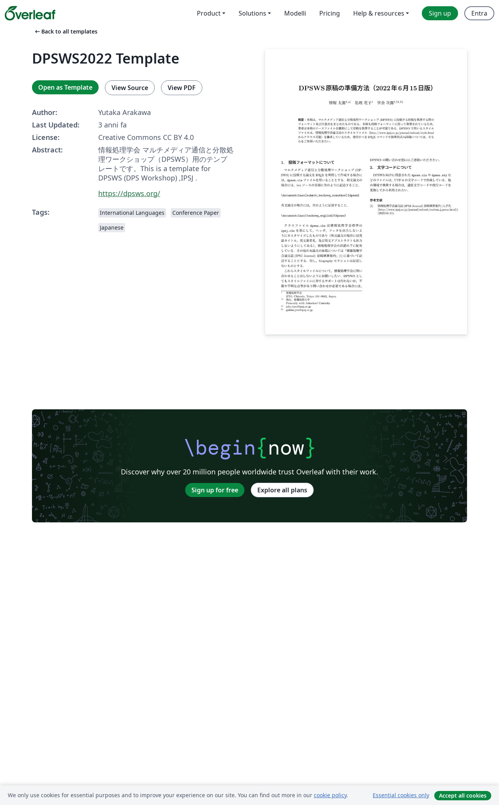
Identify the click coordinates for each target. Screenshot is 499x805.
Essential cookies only (401, 795)
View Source (129, 87)
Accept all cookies (463, 795)
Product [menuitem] (209, 13)
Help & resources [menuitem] (378, 13)
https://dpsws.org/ (129, 193)
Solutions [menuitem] (252, 13)
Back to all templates (65, 31)
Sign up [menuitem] (440, 13)
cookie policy (330, 795)
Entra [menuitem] (479, 13)
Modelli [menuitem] (295, 13)
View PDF (182, 87)
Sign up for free (214, 490)
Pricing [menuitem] (329, 13)
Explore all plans (282, 490)
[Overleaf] (30, 13)
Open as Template (65, 87)
